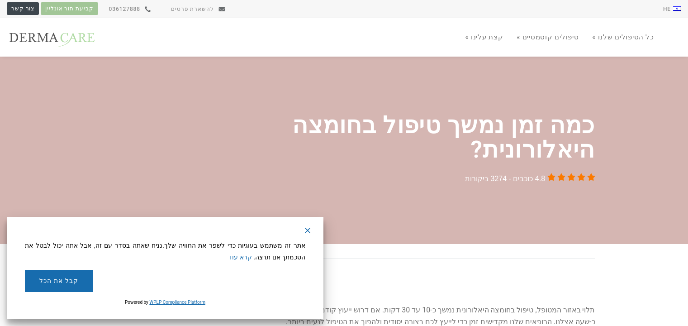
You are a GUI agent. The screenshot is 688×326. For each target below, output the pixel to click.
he (672, 9)
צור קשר (22, 8)
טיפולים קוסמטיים (549, 37)
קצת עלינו (486, 37)
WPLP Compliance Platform (177, 302)
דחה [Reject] (271, 280)
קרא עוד (239, 257)
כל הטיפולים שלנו (625, 37)
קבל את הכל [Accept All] (58, 280)
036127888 (130, 9)
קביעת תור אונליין (69, 8)
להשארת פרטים (198, 9)
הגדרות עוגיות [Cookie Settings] (197, 280)
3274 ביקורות (486, 178)
